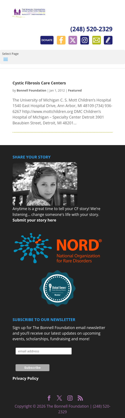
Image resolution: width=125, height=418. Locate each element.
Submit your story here (34, 220)
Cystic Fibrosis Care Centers (39, 83)
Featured (75, 90)
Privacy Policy (25, 378)
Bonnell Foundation (31, 90)
